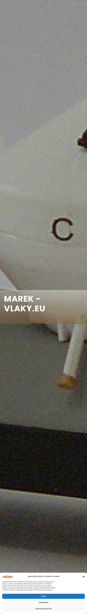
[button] (83, 576)
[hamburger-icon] (81, 317)
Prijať (43, 596)
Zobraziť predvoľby (43, 608)
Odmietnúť (43, 602)
